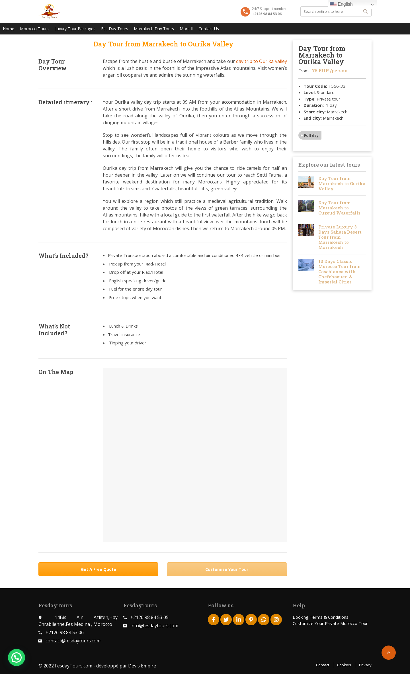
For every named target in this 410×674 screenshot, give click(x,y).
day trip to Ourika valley (261, 61)
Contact (322, 664)
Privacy (365, 664)
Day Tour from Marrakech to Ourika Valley (341, 183)
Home (8, 28)
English (341, 4)
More (186, 28)
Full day (311, 135)
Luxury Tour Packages (74, 28)
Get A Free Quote (98, 569)
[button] (16, 657)
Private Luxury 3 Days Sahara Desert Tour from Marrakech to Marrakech (340, 237)
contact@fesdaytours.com (73, 641)
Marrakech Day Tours (154, 28)
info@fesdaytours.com (154, 625)
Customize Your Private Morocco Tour (330, 623)
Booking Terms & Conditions (320, 617)
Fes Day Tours (114, 28)
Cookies (344, 664)
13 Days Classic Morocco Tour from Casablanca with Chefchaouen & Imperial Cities (339, 271)
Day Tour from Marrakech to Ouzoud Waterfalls (339, 208)
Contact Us (208, 28)
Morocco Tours (34, 28)
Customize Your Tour (226, 569)
